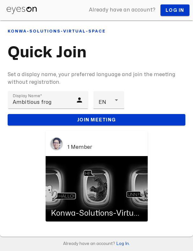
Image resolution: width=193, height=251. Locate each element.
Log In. (123, 244)
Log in (175, 10)
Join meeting (96, 120)
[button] (108, 100)
